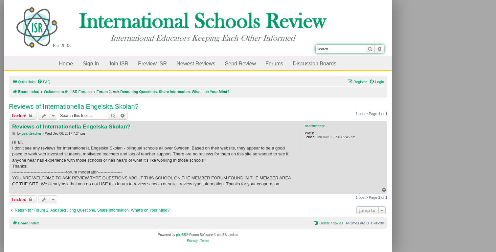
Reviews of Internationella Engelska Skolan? (74, 106)
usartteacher (315, 126)
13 (317, 133)
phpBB (181, 235)
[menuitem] (43, 82)
